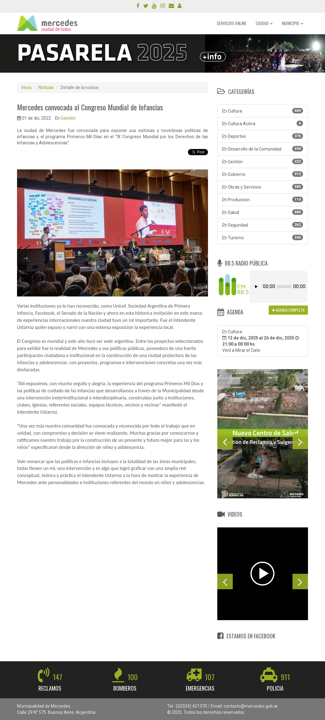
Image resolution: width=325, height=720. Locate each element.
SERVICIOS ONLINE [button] (231, 23)
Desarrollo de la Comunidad (262, 148)
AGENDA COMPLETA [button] (288, 310)
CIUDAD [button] (264, 23)
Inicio (27, 87)
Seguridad (262, 225)
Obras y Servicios (262, 187)
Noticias (46, 87)
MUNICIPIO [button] (292, 23)
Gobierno (262, 174)
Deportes (262, 136)
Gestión (68, 118)
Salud (262, 212)
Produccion (262, 199)
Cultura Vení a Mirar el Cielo (260, 341)
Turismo (262, 237)
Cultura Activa (262, 123)
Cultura (262, 110)
